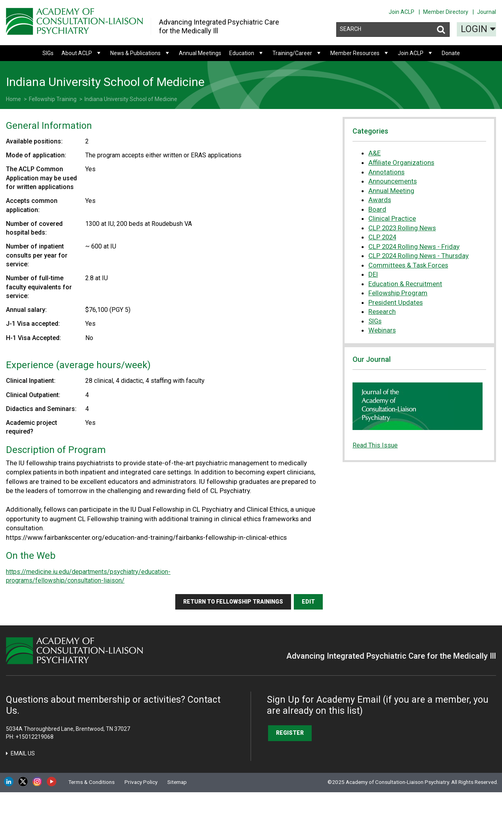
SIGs (48, 53)
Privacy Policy (141, 782)
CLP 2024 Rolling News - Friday (414, 246)
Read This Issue (375, 445)
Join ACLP (401, 12)
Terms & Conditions (91, 782)
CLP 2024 (382, 237)
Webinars (382, 330)
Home (13, 99)
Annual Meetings (200, 53)
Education (246, 53)
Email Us (23, 753)
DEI (373, 274)
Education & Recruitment (405, 284)
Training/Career (297, 53)
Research (382, 311)
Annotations (386, 172)
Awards (379, 200)
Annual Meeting (391, 191)
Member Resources (360, 53)
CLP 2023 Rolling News (402, 228)
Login (478, 28)
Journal (486, 12)
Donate (451, 53)
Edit (308, 601)
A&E (374, 153)
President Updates (395, 302)
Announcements (392, 181)
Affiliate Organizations (401, 162)
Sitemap (177, 782)
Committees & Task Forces (408, 265)
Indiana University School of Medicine (130, 99)
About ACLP (81, 53)
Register (290, 733)
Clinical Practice (392, 218)
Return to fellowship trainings (233, 601)
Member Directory (445, 12)
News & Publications (140, 53)
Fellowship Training (53, 99)
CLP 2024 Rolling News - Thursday (418, 256)
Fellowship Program (397, 293)
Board (377, 209)
